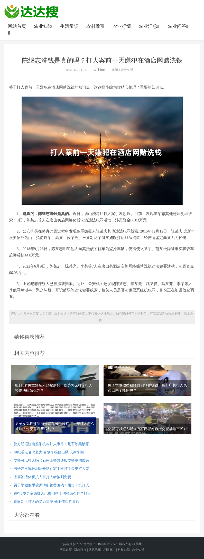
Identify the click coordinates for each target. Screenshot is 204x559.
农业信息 (31, 11)
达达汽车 (95, 550)
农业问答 (178, 26)
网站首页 (17, 26)
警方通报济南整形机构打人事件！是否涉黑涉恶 (51, 444)
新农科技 (80, 550)
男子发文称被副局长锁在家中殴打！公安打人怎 (51, 469)
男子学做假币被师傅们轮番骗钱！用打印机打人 (51, 485)
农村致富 (95, 26)
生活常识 (69, 26)
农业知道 (43, 26)
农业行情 (122, 26)
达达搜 (87, 544)
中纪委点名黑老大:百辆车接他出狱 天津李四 (49, 452)
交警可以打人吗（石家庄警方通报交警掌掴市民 (51, 460)
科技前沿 (124, 550)
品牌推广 (109, 550)
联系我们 (138, 544)
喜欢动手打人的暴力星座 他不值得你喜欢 (46, 502)
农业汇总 (149, 26)
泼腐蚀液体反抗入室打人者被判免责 (42, 477)
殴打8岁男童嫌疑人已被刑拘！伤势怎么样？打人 (52, 493)
